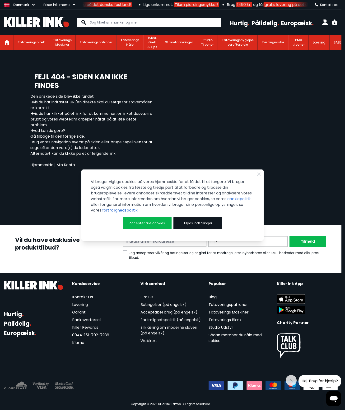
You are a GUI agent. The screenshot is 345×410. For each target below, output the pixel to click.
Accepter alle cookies (147, 223)
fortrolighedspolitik (120, 210)
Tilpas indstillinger (197, 223)
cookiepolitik (239, 199)
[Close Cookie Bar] (259, 174)
